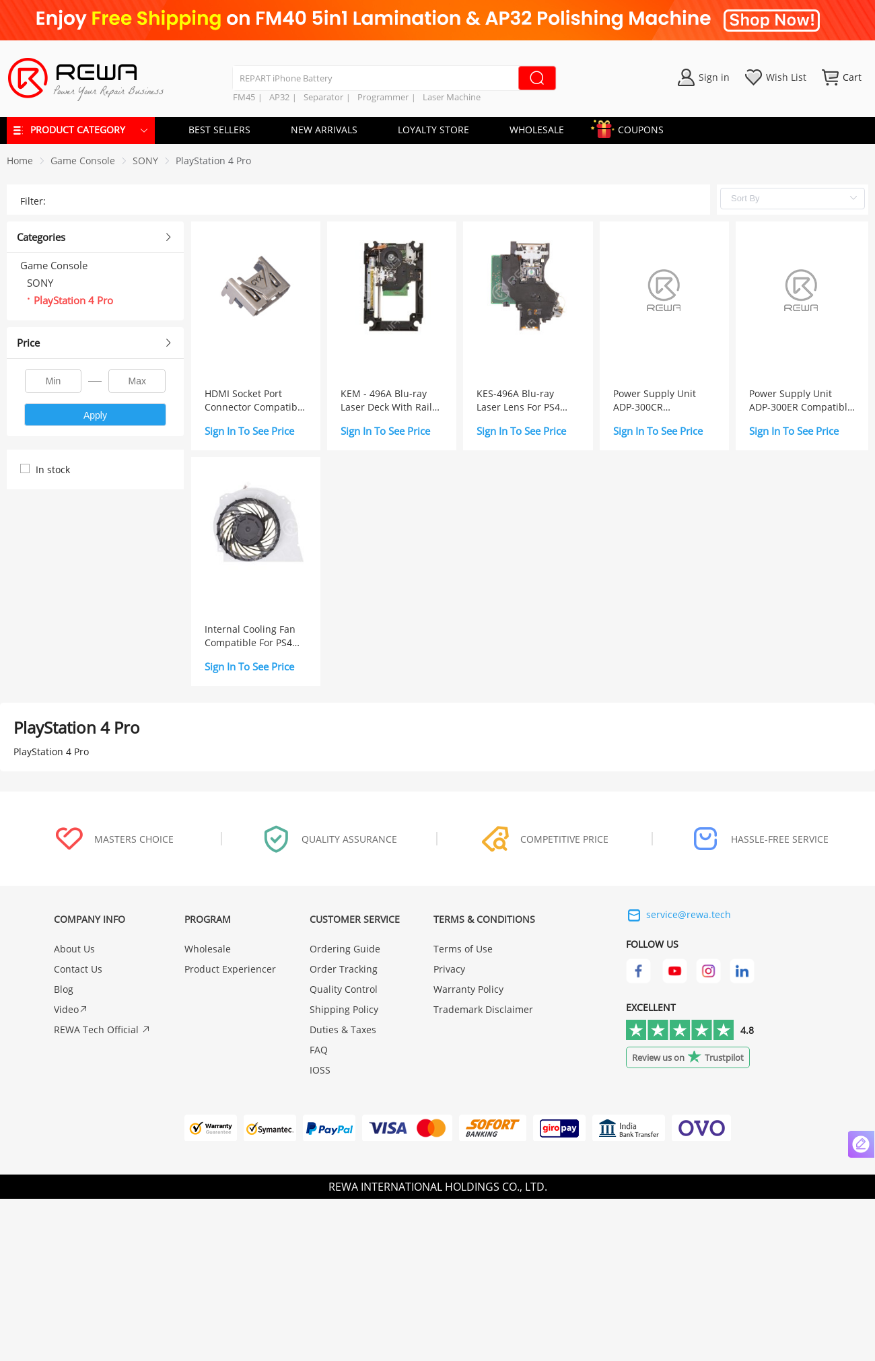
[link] (82, 160)
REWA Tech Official (102, 1029)
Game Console (82, 160)
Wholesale (207, 948)
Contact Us (78, 969)
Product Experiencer (230, 969)
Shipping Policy (344, 1009)
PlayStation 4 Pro (213, 160)
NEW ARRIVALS (324, 129)
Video (71, 1009)
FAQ (319, 1049)
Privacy (449, 969)
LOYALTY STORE (433, 129)
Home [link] (20, 160)
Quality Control (344, 989)
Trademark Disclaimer (483, 1009)
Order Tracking (344, 969)
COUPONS (634, 127)
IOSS (320, 1069)
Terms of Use (463, 948)
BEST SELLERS (219, 129)
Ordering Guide (345, 948)
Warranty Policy (468, 989)
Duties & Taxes (343, 1029)
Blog (63, 989)
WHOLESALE (537, 129)
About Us (74, 948)
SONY (145, 160)
